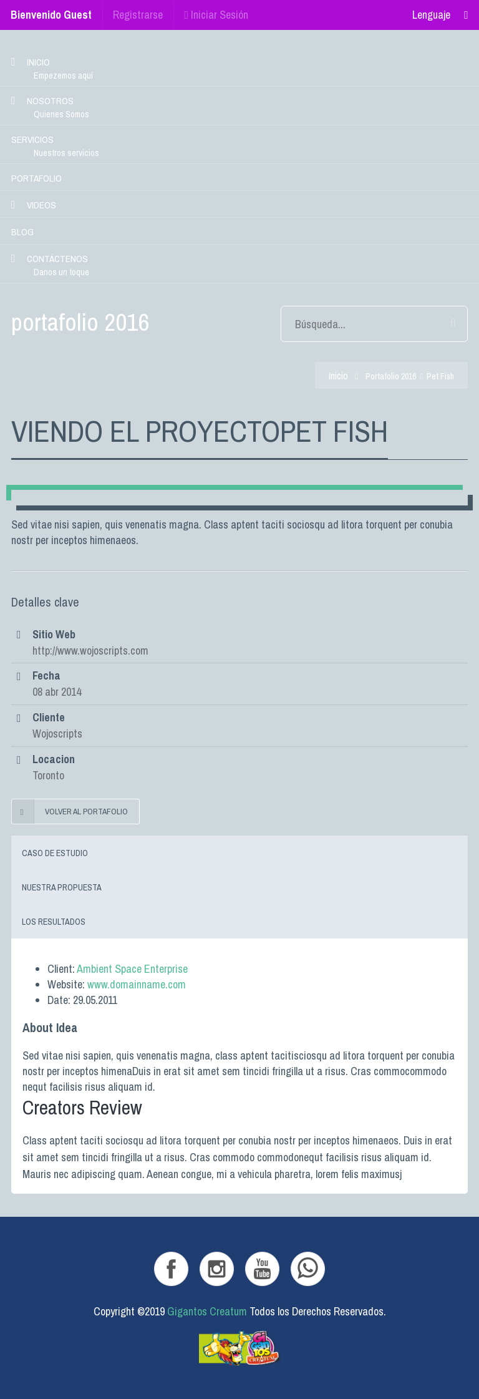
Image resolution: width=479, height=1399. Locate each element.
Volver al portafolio (69, 811)
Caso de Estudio (55, 853)
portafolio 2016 (390, 376)
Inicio (338, 376)
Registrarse (138, 14)
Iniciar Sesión (216, 14)
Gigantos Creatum (207, 1311)
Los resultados (53, 921)
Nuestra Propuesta (62, 887)
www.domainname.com (136, 984)
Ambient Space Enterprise (132, 969)
